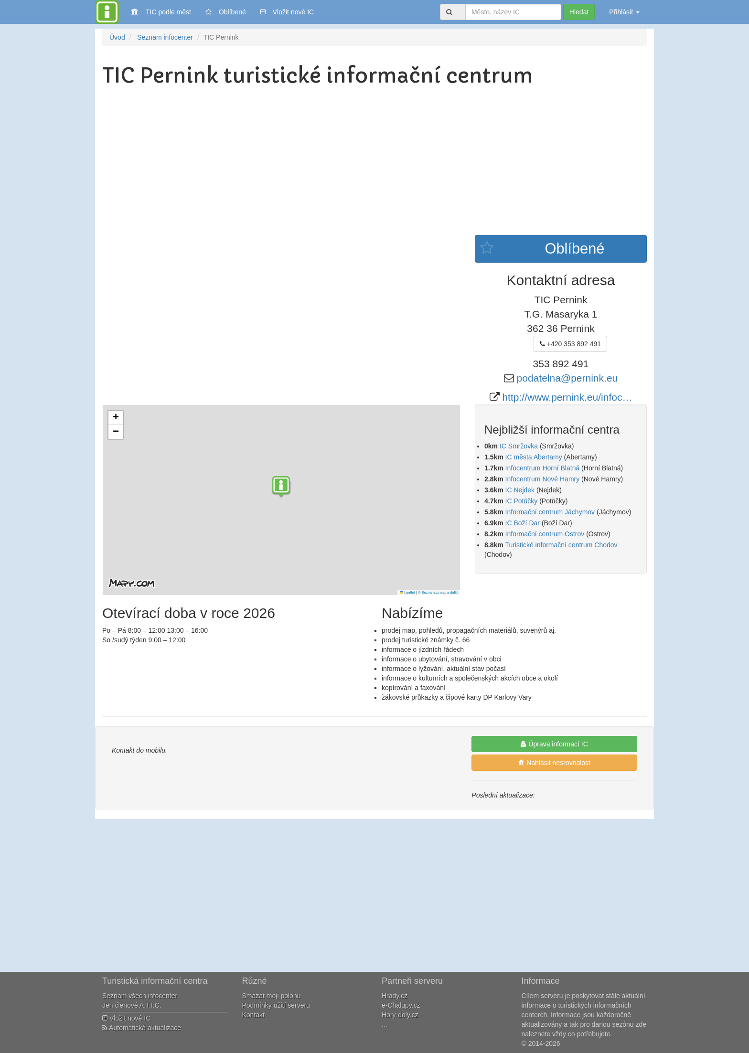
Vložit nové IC (287, 11)
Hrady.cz (394, 996)
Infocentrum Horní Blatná (542, 468)
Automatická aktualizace (141, 1028)
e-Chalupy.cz (401, 1005)
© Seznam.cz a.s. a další (438, 592)
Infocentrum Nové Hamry (542, 479)
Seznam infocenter (165, 37)
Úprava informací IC (554, 744)
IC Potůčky (521, 501)
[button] (281, 488)
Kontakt (253, 1015)
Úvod (117, 37)
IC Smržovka (519, 446)
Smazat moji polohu (271, 996)
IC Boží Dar (522, 523)
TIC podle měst (161, 11)
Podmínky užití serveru (276, 1005)
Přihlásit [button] (624, 12)
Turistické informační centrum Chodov (561, 545)
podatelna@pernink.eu (567, 377)
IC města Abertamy (533, 457)
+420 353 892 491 (570, 344)
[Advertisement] (374, 163)
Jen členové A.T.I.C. (131, 1005)
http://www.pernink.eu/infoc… (567, 397)
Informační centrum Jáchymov (550, 512)
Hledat (578, 12)
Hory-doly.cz (400, 1015)
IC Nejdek (520, 490)
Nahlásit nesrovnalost (554, 762)
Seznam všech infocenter (139, 996)
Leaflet (407, 592)
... (384, 1024)
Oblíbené (225, 12)
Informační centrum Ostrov (545, 534)
